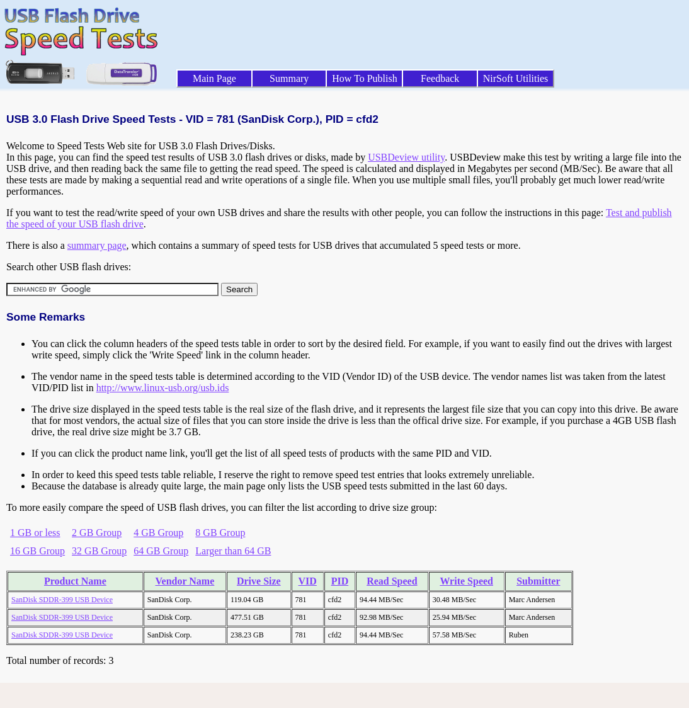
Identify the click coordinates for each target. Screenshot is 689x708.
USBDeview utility (406, 157)
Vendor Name (185, 581)
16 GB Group (37, 550)
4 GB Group (158, 532)
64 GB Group (161, 550)
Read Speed (392, 581)
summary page (97, 245)
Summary (289, 78)
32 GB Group (99, 550)
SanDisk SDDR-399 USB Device (62, 599)
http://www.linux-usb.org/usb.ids (162, 387)
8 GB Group (220, 532)
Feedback (440, 78)
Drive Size (259, 581)
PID (340, 581)
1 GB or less (35, 532)
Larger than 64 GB (233, 550)
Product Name (75, 581)
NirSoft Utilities (516, 78)
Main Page (214, 78)
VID (308, 581)
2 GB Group (97, 532)
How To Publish (364, 78)
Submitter (538, 581)
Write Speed (466, 581)
